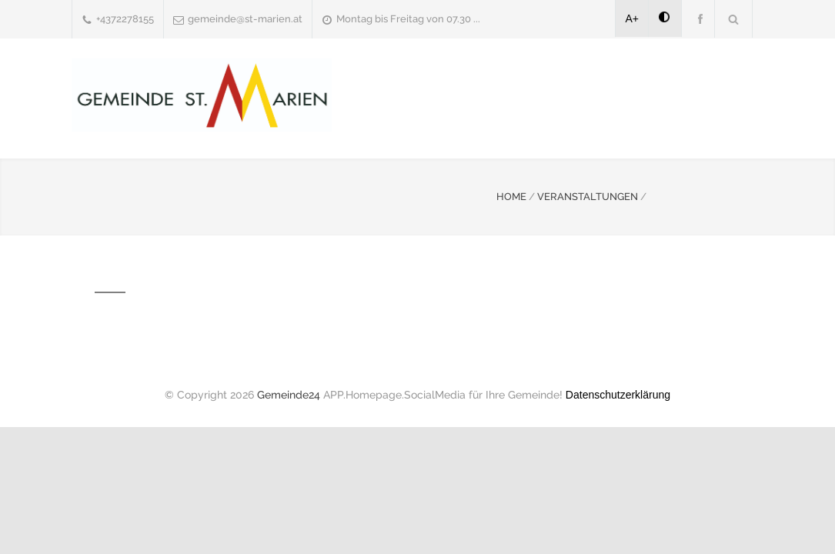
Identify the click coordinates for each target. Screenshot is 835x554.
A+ (633, 18)
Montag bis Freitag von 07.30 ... (408, 19)
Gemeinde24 (288, 395)
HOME (511, 196)
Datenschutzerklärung (618, 395)
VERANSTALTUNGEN (587, 196)
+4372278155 (125, 19)
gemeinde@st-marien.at (245, 19)
